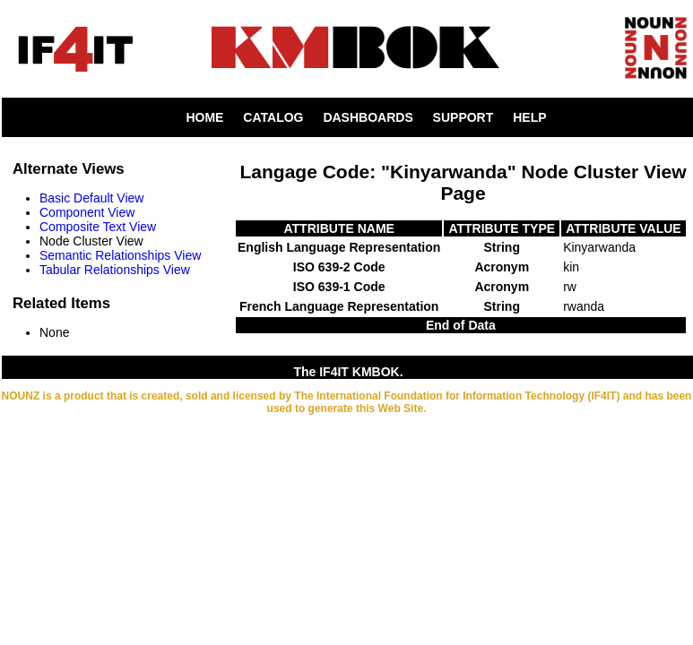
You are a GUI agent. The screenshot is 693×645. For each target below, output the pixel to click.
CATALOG (273, 117)
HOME (204, 117)
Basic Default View (91, 198)
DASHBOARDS (367, 117)
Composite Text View (97, 226)
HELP (529, 117)
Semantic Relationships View (120, 255)
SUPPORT (463, 117)
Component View (86, 212)
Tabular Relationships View (114, 269)
